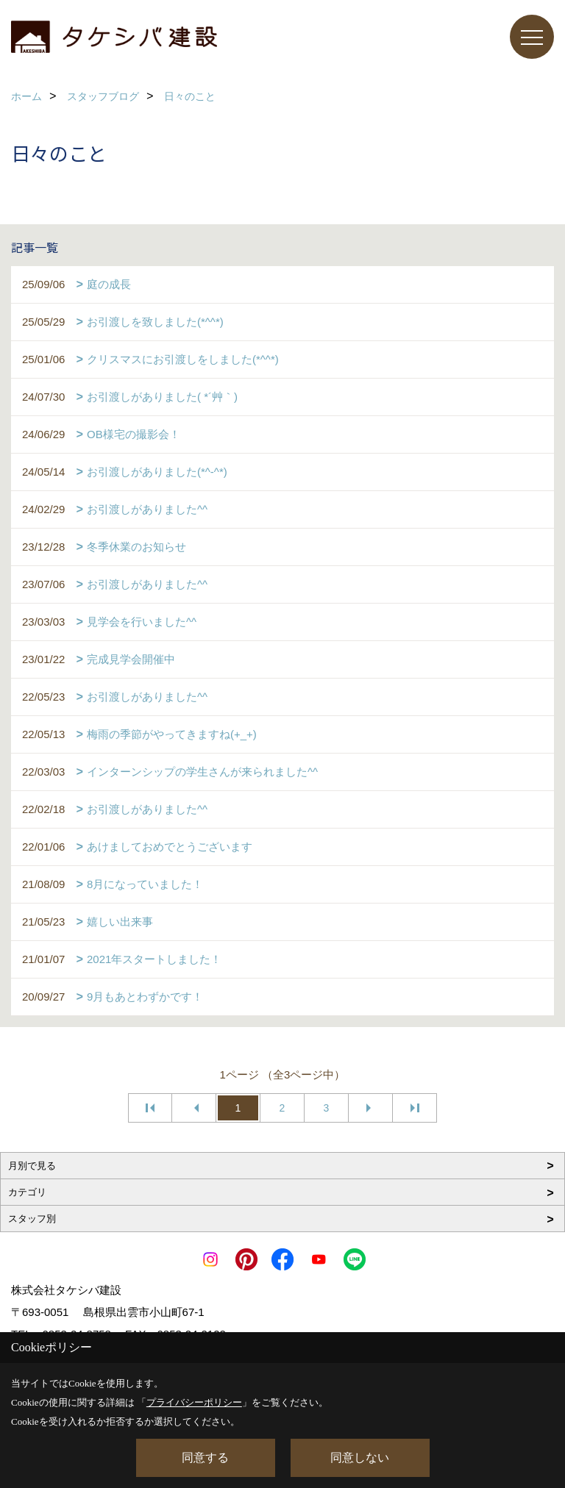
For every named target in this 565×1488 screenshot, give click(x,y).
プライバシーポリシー (194, 1402)
